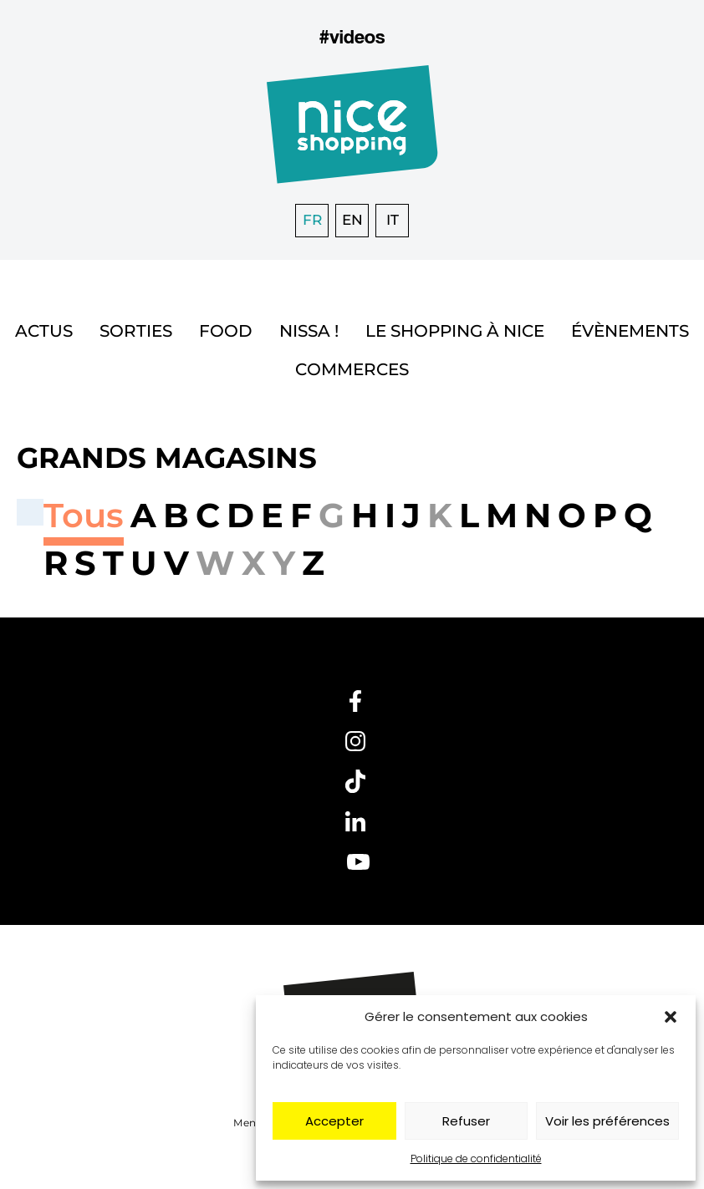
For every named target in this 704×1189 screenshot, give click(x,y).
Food (226, 331)
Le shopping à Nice (454, 331)
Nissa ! (309, 331)
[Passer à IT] (392, 220)
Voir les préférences (607, 1121)
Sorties (135, 331)
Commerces (352, 369)
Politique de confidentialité (476, 1158)
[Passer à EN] (352, 220)
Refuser (466, 1121)
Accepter (334, 1121)
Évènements (630, 331)
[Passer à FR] (312, 220)
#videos (352, 36)
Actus (44, 331)
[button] (670, 1017)
